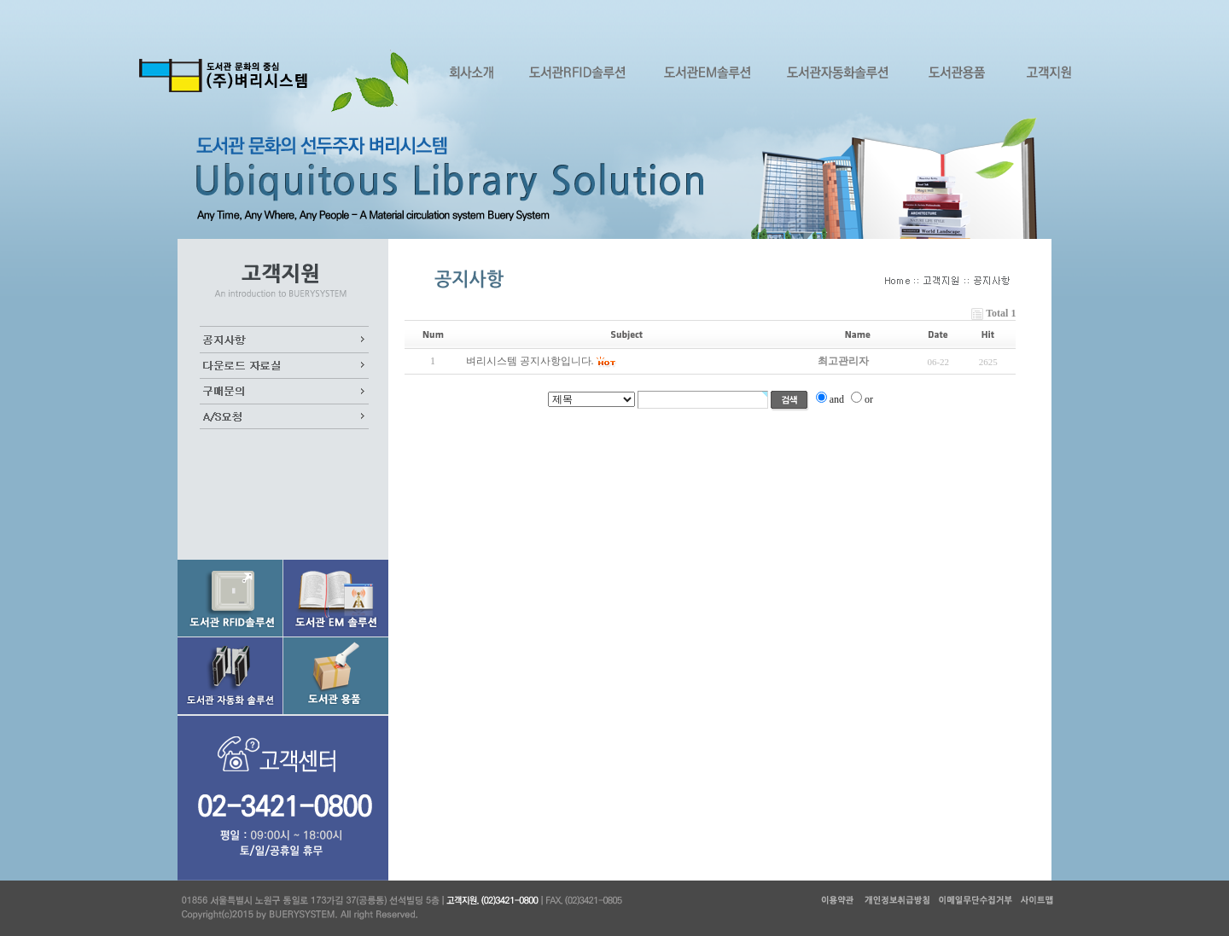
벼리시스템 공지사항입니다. (530, 361)
